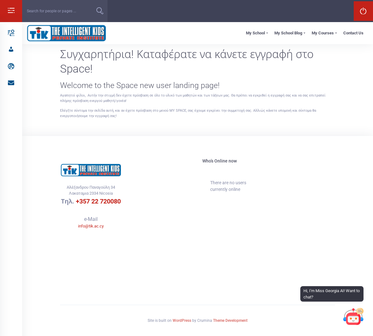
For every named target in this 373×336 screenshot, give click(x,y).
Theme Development (230, 320)
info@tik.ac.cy (91, 226)
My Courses (323, 33)
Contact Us (353, 33)
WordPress (182, 320)
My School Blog (288, 33)
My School (255, 33)
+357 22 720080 (98, 201)
